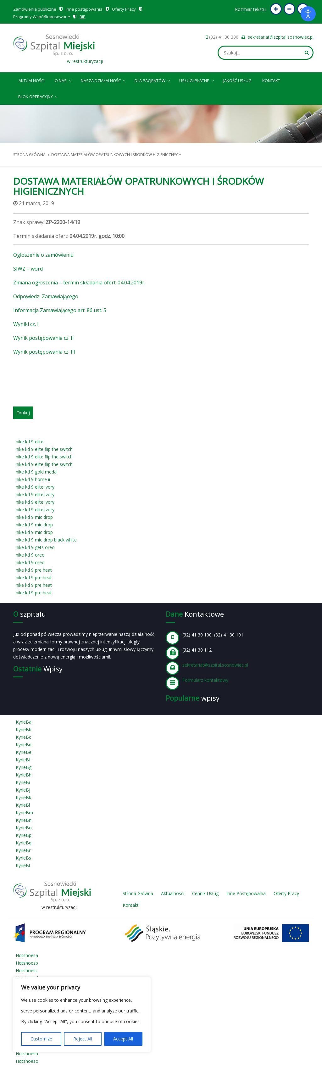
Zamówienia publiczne (34, 9)
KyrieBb (23, 729)
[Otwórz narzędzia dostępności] (308, 13)
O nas (63, 79)
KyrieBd (23, 745)
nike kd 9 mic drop (34, 517)
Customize (41, 1039)
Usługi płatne (197, 79)
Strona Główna (138, 893)
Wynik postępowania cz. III (44, 351)
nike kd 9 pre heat (34, 570)
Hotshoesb (27, 963)
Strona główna (29, 154)
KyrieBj (23, 790)
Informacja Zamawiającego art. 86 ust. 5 (59, 310)
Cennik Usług (205, 893)
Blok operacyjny (38, 95)
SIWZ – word (28, 268)
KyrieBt (23, 865)
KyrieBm (24, 813)
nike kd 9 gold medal (37, 472)
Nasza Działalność (103, 79)
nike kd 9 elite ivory (35, 487)
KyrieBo (24, 828)
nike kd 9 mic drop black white (46, 540)
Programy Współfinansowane (41, 17)
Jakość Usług (237, 80)
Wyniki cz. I (26, 324)
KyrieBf (23, 760)
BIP (83, 17)
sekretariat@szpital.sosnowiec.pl (281, 37)
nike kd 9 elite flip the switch (44, 449)
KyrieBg (23, 767)
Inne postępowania (84, 9)
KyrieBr (23, 850)
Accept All (123, 1039)
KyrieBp (23, 835)
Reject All (82, 1039)
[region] (82, 1014)
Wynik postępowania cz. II (43, 337)
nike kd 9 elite (29, 442)
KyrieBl (23, 805)
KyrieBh (23, 775)
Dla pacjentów (153, 79)
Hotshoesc (27, 970)
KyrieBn (23, 820)
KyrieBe (23, 752)
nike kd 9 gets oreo (35, 547)
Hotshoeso (27, 1061)
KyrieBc (23, 737)
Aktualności (32, 80)
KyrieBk (23, 797)
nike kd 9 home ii (33, 479)
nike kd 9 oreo (30, 555)
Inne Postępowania (246, 893)
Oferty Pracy (124, 9)
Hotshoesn (27, 1054)
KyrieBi (23, 782)
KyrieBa (23, 722)
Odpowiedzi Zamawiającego (45, 296)
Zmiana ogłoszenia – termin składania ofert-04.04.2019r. (79, 282)
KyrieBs (23, 858)
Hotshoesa (27, 955)
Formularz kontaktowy (205, 680)
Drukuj (23, 413)
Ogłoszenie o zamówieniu (43, 254)
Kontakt (271, 80)
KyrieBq (23, 843)
